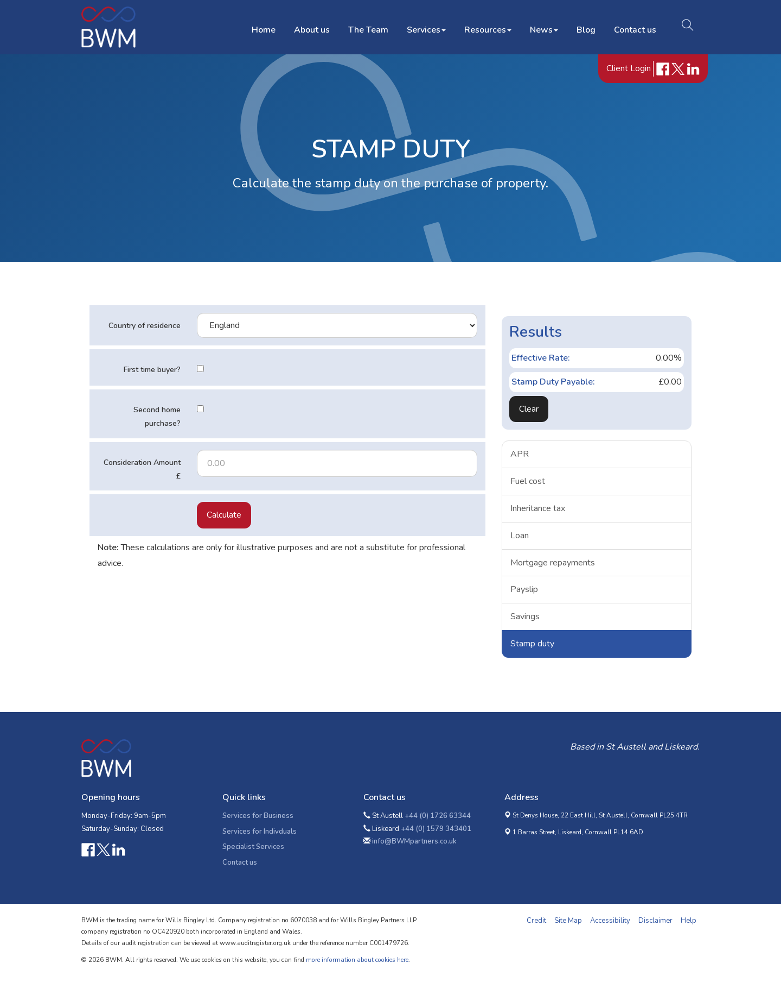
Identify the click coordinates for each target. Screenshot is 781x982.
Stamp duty (532, 644)
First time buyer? (152, 369)
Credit (536, 921)
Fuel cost (527, 481)
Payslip (524, 589)
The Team (366, 27)
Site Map (568, 921)
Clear (529, 409)
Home (261, 27)
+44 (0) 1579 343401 (436, 829)
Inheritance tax (537, 508)
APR (519, 454)
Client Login (629, 70)
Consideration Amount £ (142, 469)
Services (424, 27)
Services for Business (257, 816)
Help (688, 921)
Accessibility (610, 921)
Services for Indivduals (259, 831)
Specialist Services (253, 847)
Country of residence (144, 325)
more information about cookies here (357, 959)
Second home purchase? (157, 417)
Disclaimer (655, 921)
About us (310, 27)
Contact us (633, 27)
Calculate (224, 515)
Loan (519, 536)
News (542, 27)
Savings (525, 616)
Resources (485, 27)
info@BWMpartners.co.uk (414, 841)
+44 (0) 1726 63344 (438, 816)
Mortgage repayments (552, 563)
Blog (583, 27)
